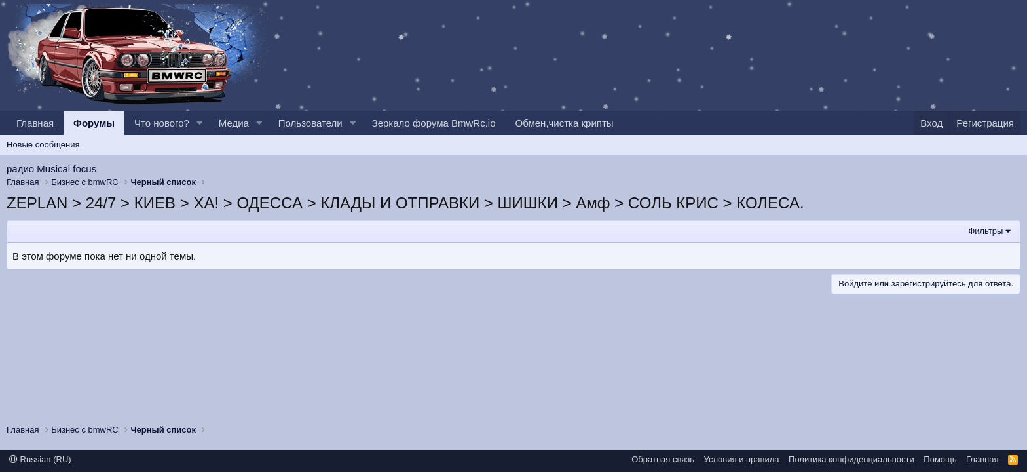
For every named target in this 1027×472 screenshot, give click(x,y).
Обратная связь (662, 459)
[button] (200, 123)
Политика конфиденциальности (851, 459)
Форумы (94, 122)
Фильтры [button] (985, 231)
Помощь (940, 459)
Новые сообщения (43, 144)
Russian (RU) (40, 459)
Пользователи (310, 122)
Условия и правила (741, 459)
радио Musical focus (51, 168)
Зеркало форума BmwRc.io (434, 122)
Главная (35, 122)
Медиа (234, 122)
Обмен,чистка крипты (564, 122)
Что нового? (161, 122)
